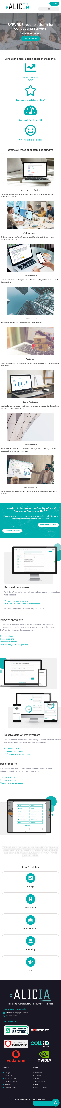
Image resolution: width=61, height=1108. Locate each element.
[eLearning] (30, 941)
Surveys (30, 886)
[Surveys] (30, 878)
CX (30, 970)
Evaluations (30, 907)
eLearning (30, 949)
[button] (48, 9)
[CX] (30, 962)
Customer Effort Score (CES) (30, 120)
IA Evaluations (30, 928)
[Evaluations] (30, 899)
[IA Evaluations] (30, 920)
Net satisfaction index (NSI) (30, 140)
